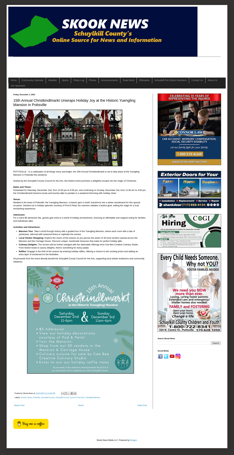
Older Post (142, 405)
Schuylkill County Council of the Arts (69, 397)
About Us (212, 80)
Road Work (128, 80)
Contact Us (197, 80)
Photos (92, 80)
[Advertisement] (73, 64)
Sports (65, 80)
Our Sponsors (18, 85)
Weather (52, 80)
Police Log (78, 80)
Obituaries (144, 80)
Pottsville (36, 397)
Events (23, 397)
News (29, 397)
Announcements (109, 80)
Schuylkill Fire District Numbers (171, 80)
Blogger (133, 440)
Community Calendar (32, 80)
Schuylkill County (47, 397)
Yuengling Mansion (92, 397)
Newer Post (19, 405)
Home (14, 80)
